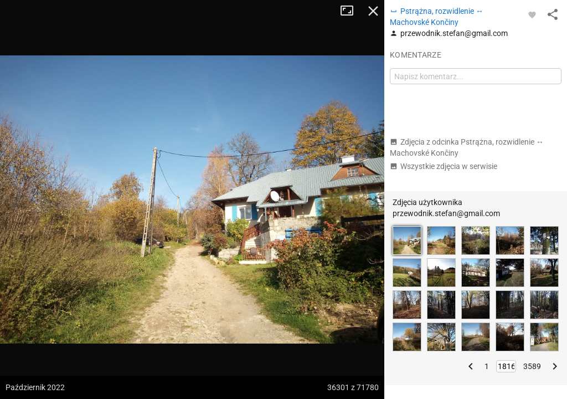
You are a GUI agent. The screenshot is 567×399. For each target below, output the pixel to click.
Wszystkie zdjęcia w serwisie (443, 166)
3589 (532, 366)
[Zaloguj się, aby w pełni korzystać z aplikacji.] (532, 14)
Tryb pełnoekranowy (351, 11)
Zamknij (373, 11)
